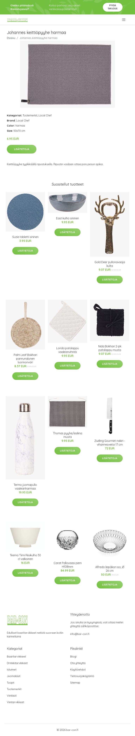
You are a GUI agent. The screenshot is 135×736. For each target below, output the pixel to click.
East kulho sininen (67, 218)
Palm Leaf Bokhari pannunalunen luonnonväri (25, 358)
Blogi (73, 656)
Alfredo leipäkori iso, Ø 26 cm (109, 568)
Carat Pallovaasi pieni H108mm (68, 564)
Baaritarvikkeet (16, 656)
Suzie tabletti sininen (25, 237)
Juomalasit (13, 676)
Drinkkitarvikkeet (17, 663)
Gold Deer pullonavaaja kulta (110, 264)
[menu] (124, 19)
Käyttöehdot (78, 669)
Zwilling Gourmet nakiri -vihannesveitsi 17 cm (109, 442)
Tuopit (10, 682)
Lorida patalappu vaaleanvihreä (67, 350)
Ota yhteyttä (77, 663)
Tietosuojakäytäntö (82, 676)
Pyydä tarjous (112, 7)
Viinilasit (12, 695)
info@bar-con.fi (79, 634)
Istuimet (11, 669)
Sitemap (75, 682)
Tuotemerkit (30, 115)
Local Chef (45, 115)
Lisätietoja (21, 149)
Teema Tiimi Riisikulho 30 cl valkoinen (25, 557)
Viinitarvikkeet (15, 702)
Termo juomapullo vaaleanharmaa (25, 486)
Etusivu (11, 38)
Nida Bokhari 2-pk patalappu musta (109, 348)
